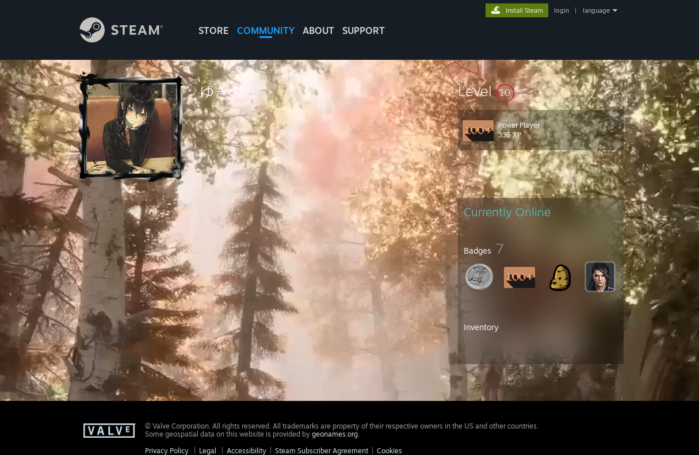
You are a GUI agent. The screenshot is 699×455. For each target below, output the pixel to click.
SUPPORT (363, 30)
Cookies (389, 450)
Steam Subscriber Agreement (321, 450)
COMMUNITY (266, 30)
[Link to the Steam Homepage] (130, 39)
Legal (207, 450)
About (318, 30)
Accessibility (246, 450)
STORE (213, 30)
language (596, 10)
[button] (541, 90)
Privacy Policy (167, 450)
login (561, 10)
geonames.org (335, 434)
